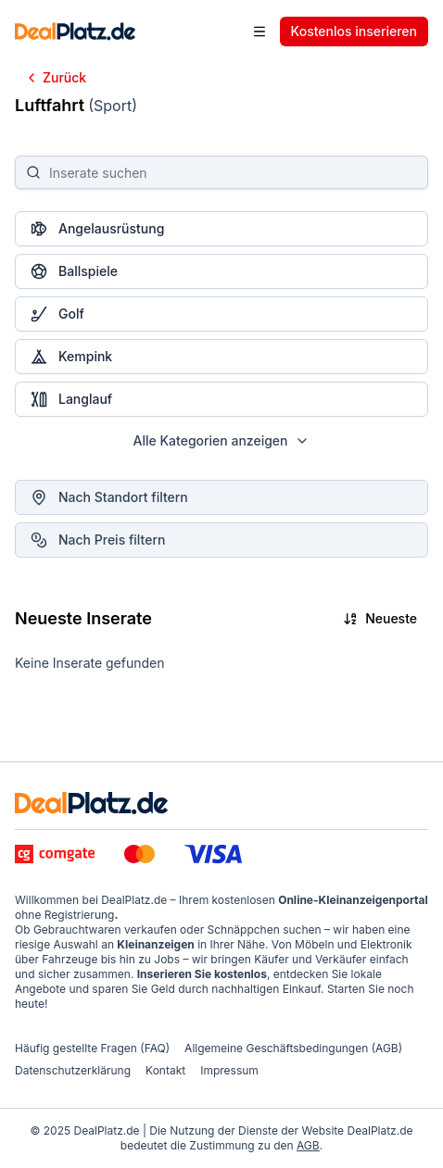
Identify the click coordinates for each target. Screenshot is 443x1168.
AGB (308, 1145)
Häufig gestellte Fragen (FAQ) (92, 1048)
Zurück (55, 77)
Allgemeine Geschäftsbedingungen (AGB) (293, 1048)
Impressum (229, 1070)
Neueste (380, 618)
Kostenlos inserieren (354, 31)
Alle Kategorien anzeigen (221, 440)
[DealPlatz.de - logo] (91, 803)
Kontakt (165, 1070)
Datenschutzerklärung (73, 1070)
